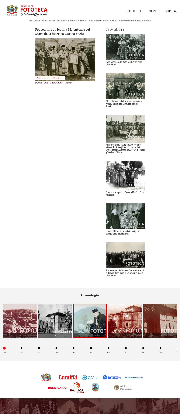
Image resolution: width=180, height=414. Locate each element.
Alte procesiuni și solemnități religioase (96, 20)
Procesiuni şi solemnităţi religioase (73, 20)
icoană (46, 83)
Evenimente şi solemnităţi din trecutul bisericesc (47, 20)
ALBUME (153, 11)
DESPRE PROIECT (133, 11)
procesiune (38, 83)
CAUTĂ (171, 11)
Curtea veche (68, 83)
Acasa (30, 20)
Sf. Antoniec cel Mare (56, 83)
